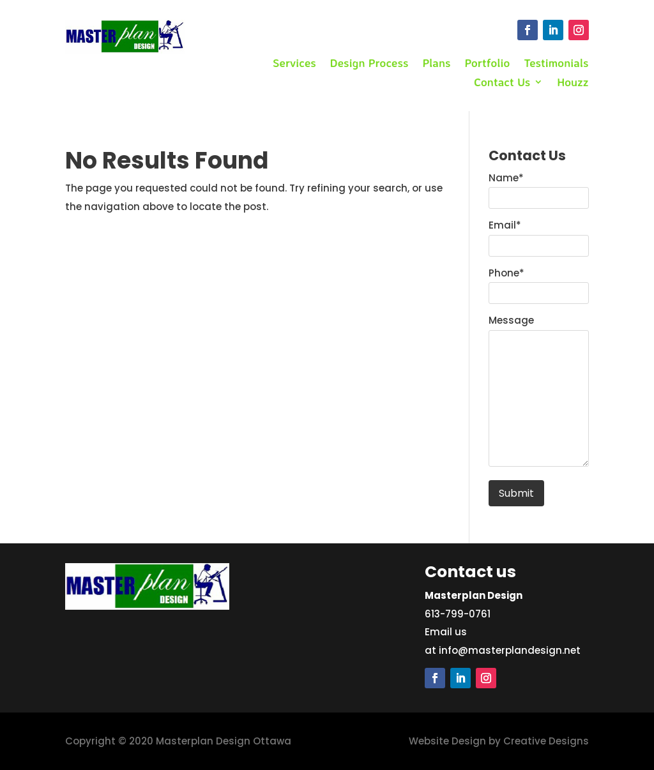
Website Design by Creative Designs (499, 741)
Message (511, 320)
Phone (506, 273)
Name (506, 178)
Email (505, 225)
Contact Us (502, 83)
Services (294, 64)
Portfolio (487, 64)
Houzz (572, 83)
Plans (436, 64)
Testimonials (556, 64)
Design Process (369, 64)
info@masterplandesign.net (510, 650)
